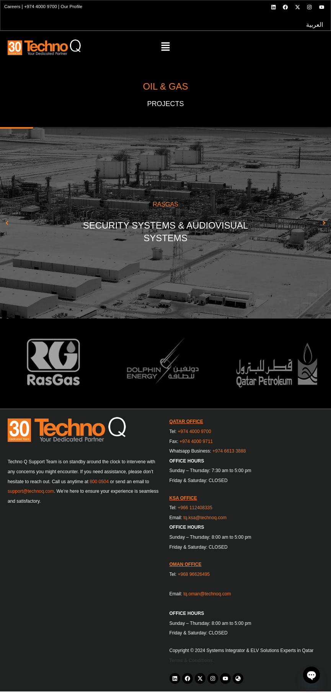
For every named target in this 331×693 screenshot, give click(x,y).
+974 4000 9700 (41, 7)
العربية (313, 26)
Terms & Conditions (191, 661)
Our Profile (73, 7)
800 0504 (99, 482)
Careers (13, 7)
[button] (165, 49)
